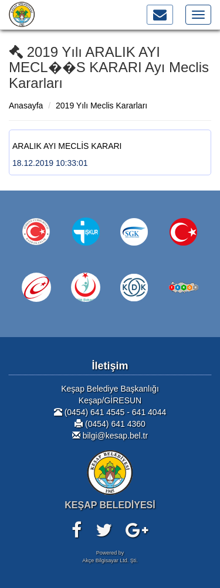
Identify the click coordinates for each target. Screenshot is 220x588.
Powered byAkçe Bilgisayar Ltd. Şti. (110, 556)
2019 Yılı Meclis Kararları (101, 105)
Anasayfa (26, 105)
